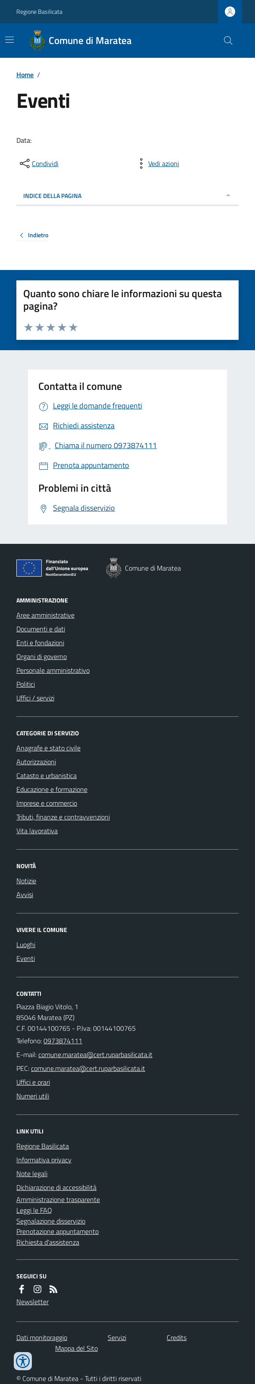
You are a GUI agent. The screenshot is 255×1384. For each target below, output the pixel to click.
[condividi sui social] (38, 163)
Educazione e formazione (51, 789)
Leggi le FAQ (34, 1210)
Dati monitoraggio (41, 1337)
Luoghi (25, 944)
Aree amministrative (45, 615)
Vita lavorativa (37, 830)
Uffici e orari (33, 1082)
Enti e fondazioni (40, 642)
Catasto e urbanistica (46, 775)
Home (25, 74)
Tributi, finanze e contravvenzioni (63, 817)
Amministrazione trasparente (58, 1199)
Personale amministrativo (53, 670)
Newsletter (32, 1301)
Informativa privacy (44, 1160)
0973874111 (63, 1041)
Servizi (117, 1337)
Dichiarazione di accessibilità (56, 1187)
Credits (177, 1337)
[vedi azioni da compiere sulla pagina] (157, 163)
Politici (25, 684)
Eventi (25, 958)
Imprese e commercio (46, 803)
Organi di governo (41, 656)
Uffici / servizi (35, 698)
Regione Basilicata (39, 11)
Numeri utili (32, 1096)
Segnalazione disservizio (50, 1221)
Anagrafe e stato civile (48, 748)
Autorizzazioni (36, 761)
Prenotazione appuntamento (57, 1231)
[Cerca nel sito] (225, 40)
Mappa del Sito (76, 1348)
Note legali (31, 1173)
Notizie (26, 881)
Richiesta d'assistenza (47, 1242)
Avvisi (24, 894)
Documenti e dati (40, 629)
